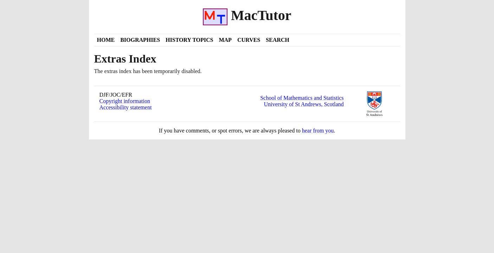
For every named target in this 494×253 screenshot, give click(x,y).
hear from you (318, 131)
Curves (248, 40)
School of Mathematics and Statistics (302, 98)
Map (225, 40)
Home (106, 40)
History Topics (189, 40)
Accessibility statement (126, 107)
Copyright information (125, 101)
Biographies (140, 40)
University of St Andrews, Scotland (304, 104)
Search (277, 40)
